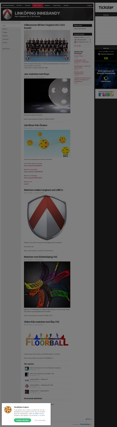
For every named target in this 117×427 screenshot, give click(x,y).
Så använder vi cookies (37, 415)
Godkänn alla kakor (22, 420)
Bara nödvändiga (40, 420)
